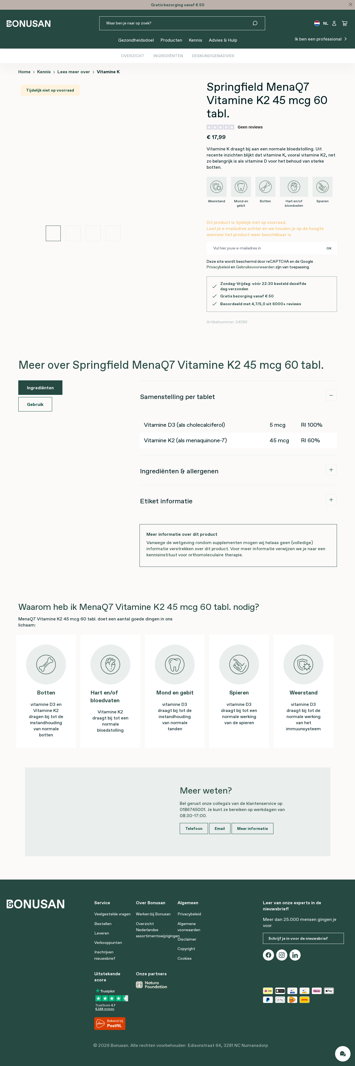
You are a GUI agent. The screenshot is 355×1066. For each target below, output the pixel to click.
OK (328, 248)
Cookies (185, 958)
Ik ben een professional (321, 38)
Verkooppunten (108, 942)
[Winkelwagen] (344, 23)
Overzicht (132, 56)
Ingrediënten (168, 56)
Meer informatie (252, 828)
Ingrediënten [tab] (40, 388)
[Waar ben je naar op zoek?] (175, 23)
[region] (83, 160)
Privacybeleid (218, 267)
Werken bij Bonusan (153, 914)
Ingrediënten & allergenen (179, 471)
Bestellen (102, 923)
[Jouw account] (334, 23)
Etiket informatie (166, 501)
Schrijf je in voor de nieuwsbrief (298, 938)
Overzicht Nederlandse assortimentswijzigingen (158, 930)
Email (220, 828)
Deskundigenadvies (213, 56)
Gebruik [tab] (35, 404)
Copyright (186, 948)
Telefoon (193, 828)
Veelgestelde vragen (112, 914)
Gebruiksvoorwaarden (255, 267)
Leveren (101, 933)
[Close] (350, 4)
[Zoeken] (258, 23)
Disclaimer (187, 939)
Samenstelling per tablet (177, 396)
